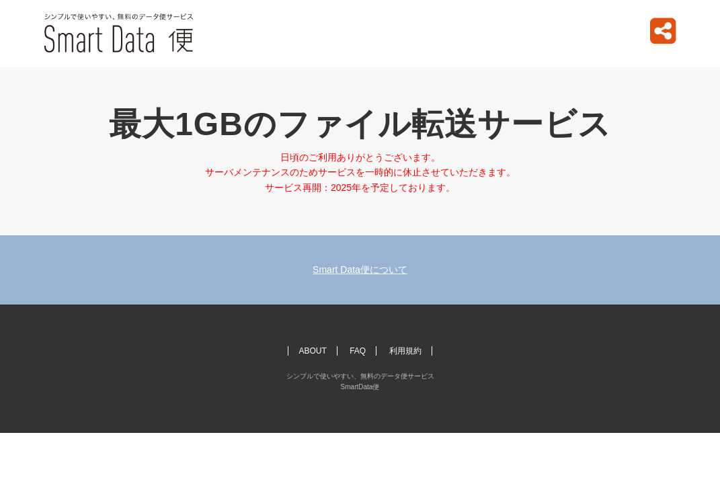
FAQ (358, 351)
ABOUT (312, 351)
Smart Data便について (360, 269)
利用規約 (405, 351)
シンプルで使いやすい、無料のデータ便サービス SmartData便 (119, 33)
